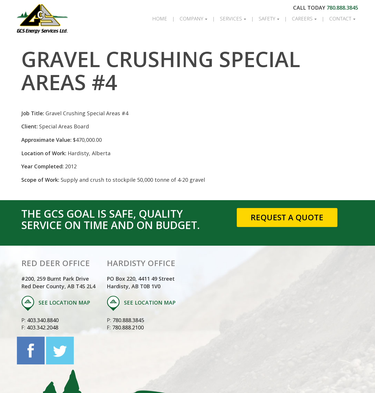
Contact (342, 18)
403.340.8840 (43, 320)
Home (159, 18)
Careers (304, 18)
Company (193, 18)
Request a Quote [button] (286, 217)
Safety (269, 18)
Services (233, 18)
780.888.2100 (128, 327)
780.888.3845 (342, 7)
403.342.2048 (42, 327)
